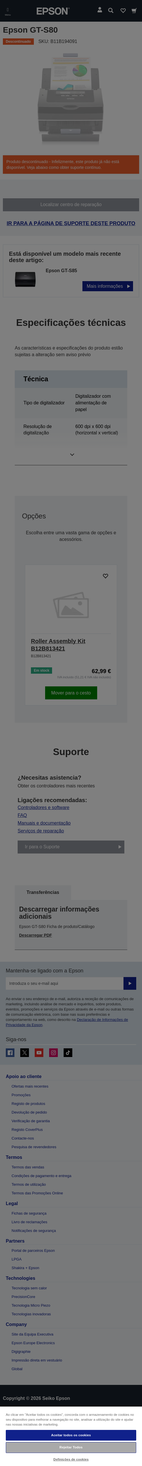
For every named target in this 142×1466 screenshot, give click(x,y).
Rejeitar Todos (71, 1447)
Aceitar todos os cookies (71, 1435)
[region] (71, 1436)
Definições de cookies (71, 1459)
